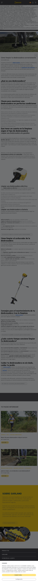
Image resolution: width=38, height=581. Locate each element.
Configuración (19, 579)
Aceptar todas (18, 575)
